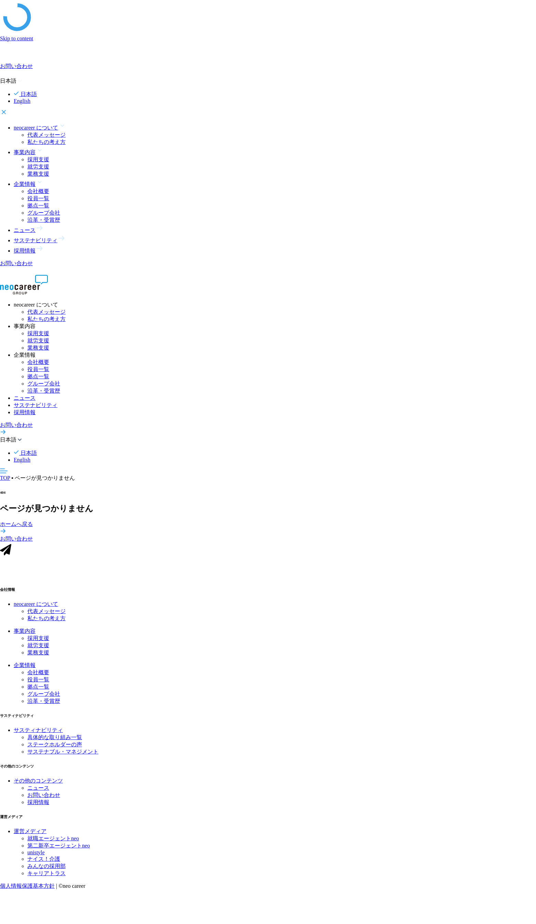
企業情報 (25, 666)
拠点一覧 (38, 205)
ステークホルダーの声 (54, 745)
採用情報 (25, 412)
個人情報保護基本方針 (27, 886)
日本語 (25, 94)
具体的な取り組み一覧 (54, 738)
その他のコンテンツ (38, 781)
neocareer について (36, 605)
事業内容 (25, 632)
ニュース (25, 398)
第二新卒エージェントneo (58, 846)
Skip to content (16, 38)
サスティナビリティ (38, 731)
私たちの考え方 (46, 142)
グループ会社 (43, 213)
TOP (5, 478)
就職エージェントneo (53, 839)
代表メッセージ (46, 135)
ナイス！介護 (43, 859)
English (22, 101)
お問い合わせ (43, 796)
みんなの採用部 (46, 867)
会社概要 (38, 191)
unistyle (36, 853)
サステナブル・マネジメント (62, 752)
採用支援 (38, 159)
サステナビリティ (35, 405)
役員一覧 (38, 198)
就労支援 (38, 166)
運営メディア (30, 832)
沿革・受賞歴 (43, 220)
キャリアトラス (46, 874)
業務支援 (38, 174)
